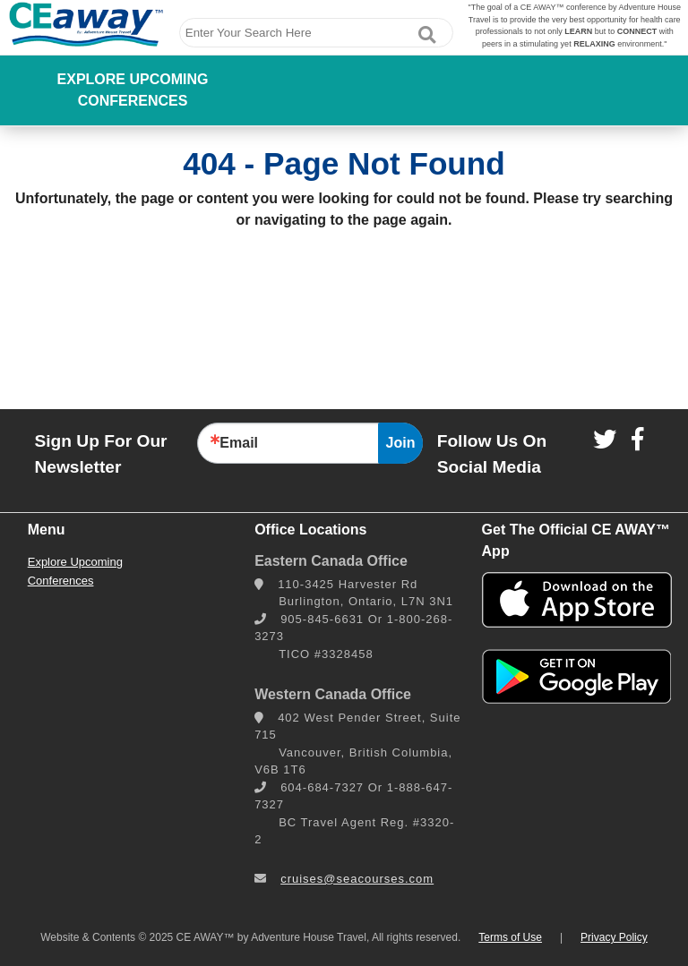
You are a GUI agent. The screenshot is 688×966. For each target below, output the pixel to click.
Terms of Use (510, 937)
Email (238, 443)
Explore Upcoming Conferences (133, 90)
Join (401, 442)
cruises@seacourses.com (357, 878)
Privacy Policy (614, 937)
